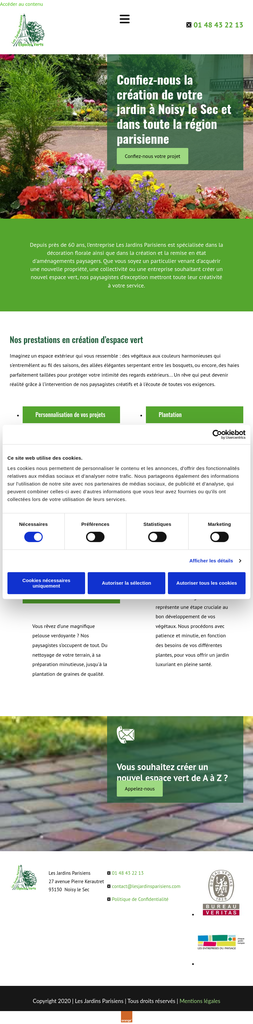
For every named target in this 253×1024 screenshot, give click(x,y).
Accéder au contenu (21, 4)
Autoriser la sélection (126, 583)
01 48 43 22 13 (218, 24)
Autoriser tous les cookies (206, 583)
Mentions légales (200, 1001)
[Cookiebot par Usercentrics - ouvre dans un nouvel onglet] (217, 434)
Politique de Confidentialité (140, 899)
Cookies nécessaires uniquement (46, 583)
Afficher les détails (211, 560)
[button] (152, 156)
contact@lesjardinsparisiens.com (146, 886)
